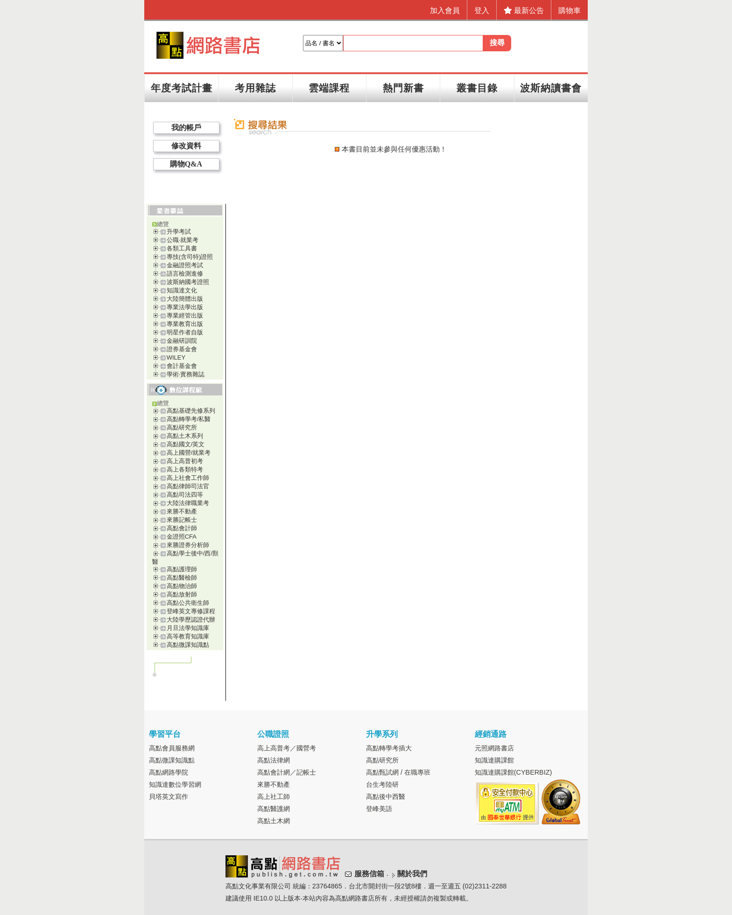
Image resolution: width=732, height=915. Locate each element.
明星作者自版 (185, 332)
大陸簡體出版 (185, 298)
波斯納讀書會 (551, 88)
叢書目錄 (477, 88)
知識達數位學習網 (175, 784)
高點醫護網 (273, 808)
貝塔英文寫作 (168, 796)
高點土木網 (273, 821)
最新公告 (524, 10)
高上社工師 (273, 796)
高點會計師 (182, 528)
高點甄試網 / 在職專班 (398, 772)
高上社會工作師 (188, 477)
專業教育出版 (185, 323)
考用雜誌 (255, 88)
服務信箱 (369, 874)
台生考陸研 (382, 784)
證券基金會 (182, 349)
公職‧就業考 (182, 239)
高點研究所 (182, 427)
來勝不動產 (182, 511)
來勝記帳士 (182, 519)
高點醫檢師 (182, 577)
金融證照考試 (185, 265)
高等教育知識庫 (188, 636)
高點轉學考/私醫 (189, 419)
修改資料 (186, 146)
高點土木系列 (185, 435)
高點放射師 (182, 594)
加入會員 (445, 10)
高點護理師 (182, 569)
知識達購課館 (494, 760)
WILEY (176, 357)
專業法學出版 (185, 307)
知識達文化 (182, 290)
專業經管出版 (185, 315)
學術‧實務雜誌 (185, 374)
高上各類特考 (185, 469)
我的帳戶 (186, 128)
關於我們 (412, 874)
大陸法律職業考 (188, 502)
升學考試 (179, 231)
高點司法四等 (185, 494)
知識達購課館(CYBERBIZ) (513, 772)
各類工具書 (182, 248)
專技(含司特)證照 (190, 256)
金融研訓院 (182, 340)
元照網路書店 (494, 748)
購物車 (569, 10)
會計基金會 (182, 365)
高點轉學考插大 (389, 748)
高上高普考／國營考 (286, 748)
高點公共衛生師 (188, 602)
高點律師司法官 (188, 486)
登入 (481, 10)
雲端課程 (329, 88)
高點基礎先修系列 (191, 410)
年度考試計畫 (181, 88)
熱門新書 (403, 88)
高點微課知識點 (188, 644)
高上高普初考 (185, 461)
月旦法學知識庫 (188, 627)
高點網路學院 (168, 772)
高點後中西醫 (385, 796)
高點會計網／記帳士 (286, 772)
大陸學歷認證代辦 (191, 619)
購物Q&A (186, 164)
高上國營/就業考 (189, 452)
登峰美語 (379, 808)
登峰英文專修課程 (191, 611)
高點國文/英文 (186, 444)
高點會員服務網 (172, 748)
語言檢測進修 (185, 273)
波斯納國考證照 (188, 281)
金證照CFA (182, 536)
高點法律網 (273, 760)
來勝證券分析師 (188, 544)
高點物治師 (182, 585)
